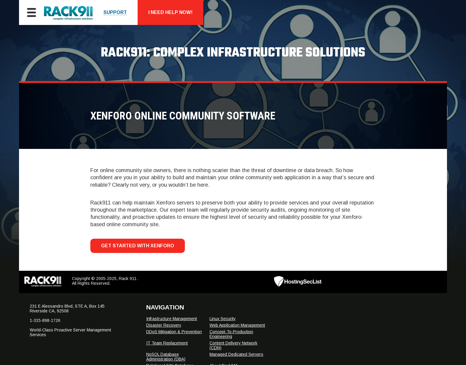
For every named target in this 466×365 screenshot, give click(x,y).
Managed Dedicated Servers (236, 354)
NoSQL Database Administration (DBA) (165, 356)
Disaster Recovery (163, 325)
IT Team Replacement (167, 343)
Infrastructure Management (171, 318)
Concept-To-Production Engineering (231, 334)
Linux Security (223, 318)
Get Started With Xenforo (137, 245)
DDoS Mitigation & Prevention (174, 331)
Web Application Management (237, 325)
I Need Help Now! (170, 12)
